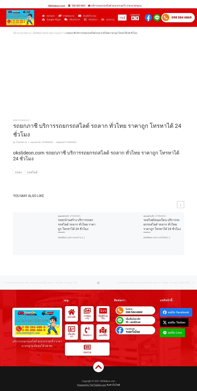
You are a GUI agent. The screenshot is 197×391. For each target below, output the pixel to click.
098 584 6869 (182, 17)
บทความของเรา (56, 33)
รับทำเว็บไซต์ (113, 385)
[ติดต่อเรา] (87, 330)
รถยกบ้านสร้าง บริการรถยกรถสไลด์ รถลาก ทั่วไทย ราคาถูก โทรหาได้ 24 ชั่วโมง (76, 224)
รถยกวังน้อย (133, 331)
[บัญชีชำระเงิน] (103, 311)
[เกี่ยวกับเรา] (71, 329)
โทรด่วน (129, 309)
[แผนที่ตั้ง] (103, 330)
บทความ (87, 352)
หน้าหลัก (71, 316)
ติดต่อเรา (87, 335)
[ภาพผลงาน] (87, 311)
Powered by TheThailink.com (92, 385)
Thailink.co (21, 142)
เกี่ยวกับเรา (71, 335)
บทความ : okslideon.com (35, 33)
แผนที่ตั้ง (103, 335)
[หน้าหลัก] (71, 312)
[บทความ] (87, 347)
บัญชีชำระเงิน (103, 317)
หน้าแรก (17, 33)
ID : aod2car (133, 321)
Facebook (130, 328)
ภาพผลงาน (87, 317)
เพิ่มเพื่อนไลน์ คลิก (133, 319)
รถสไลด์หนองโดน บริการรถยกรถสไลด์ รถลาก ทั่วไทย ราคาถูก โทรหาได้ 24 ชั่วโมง (162, 224)
